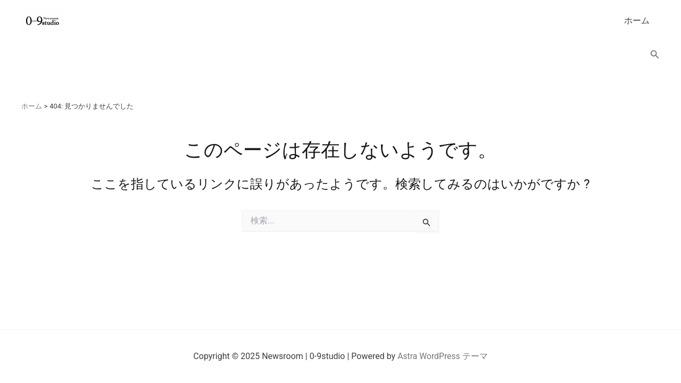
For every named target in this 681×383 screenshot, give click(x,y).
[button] (655, 54)
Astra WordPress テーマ (442, 356)
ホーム (638, 20)
